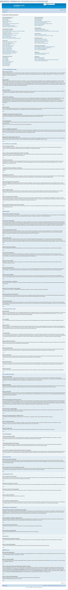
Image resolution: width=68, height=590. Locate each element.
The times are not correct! (7, 32)
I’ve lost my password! (6, 24)
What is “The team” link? (38, 25)
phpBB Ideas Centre (50, 560)
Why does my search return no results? (41, 40)
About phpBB (15, 554)
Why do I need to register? (7, 18)
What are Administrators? (39, 18)
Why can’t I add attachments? (7, 48)
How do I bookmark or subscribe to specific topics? (43, 47)
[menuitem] (7, 10)
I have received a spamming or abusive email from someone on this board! (47, 31)
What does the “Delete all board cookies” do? (10, 26)
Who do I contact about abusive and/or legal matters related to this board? (47, 59)
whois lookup (14, 568)
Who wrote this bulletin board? (39, 57)
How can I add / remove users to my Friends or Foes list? (44, 35)
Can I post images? (6, 60)
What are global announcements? (8, 61)
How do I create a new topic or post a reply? (10, 41)
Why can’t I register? (6, 20)
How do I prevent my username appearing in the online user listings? (14, 31)
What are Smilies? (5, 59)
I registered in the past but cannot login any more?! (11, 23)
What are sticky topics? (6, 63)
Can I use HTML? (5, 58)
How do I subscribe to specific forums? (41, 48)
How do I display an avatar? (7, 36)
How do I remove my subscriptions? (40, 49)
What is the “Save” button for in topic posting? (10, 51)
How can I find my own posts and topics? (41, 43)
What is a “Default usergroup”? (40, 24)
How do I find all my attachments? (40, 54)
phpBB (48, 177)
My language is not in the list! (7, 34)
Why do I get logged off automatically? (9, 25)
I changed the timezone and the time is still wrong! (11, 33)
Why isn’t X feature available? (39, 58)
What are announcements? (7, 62)
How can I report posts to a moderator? (9, 50)
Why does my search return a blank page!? (42, 41)
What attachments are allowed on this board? (42, 53)
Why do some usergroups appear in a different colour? (43, 23)
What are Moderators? (38, 19)
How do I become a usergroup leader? (41, 22)
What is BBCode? (5, 57)
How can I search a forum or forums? (41, 39)
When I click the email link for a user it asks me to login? (12, 38)
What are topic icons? (6, 65)
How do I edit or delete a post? (7, 42)
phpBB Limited (32, 553)
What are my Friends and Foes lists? (40, 34)
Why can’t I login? (5, 22)
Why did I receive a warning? (7, 49)
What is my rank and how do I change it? (9, 37)
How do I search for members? (40, 42)
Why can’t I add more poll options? (8, 45)
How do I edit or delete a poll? (7, 46)
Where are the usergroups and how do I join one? (43, 21)
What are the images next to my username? (10, 35)
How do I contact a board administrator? (41, 60)
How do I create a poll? (6, 44)
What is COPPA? (5, 19)
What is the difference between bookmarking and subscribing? (45, 46)
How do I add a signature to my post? (9, 43)
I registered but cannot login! (7, 21)
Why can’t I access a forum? (7, 47)
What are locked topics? (6, 64)
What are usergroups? (38, 20)
